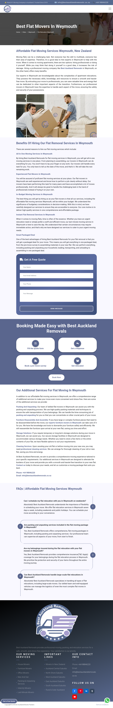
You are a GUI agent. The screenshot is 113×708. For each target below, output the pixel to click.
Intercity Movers (24, 688)
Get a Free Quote (9, 701)
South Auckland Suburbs (56, 685)
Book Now (56, 377)
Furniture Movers (25, 668)
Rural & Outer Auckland (55, 690)
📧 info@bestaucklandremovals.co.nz (72, 2)
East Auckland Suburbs (55, 681)
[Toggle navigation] (110, 8)
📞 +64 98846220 (100, 2)
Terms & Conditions (102, 705)
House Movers (24, 664)
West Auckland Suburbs (55, 677)
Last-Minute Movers (26, 692)
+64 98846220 (29, 473)
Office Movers (23, 673)
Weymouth (31, 32)
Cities (24, 32)
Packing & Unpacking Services (26, 682)
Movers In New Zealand (55, 664)
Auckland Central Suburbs (56, 668)
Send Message (56, 308)
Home (18, 32)
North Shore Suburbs (54, 673)
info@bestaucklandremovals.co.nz (36, 475)
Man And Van (23, 677)
